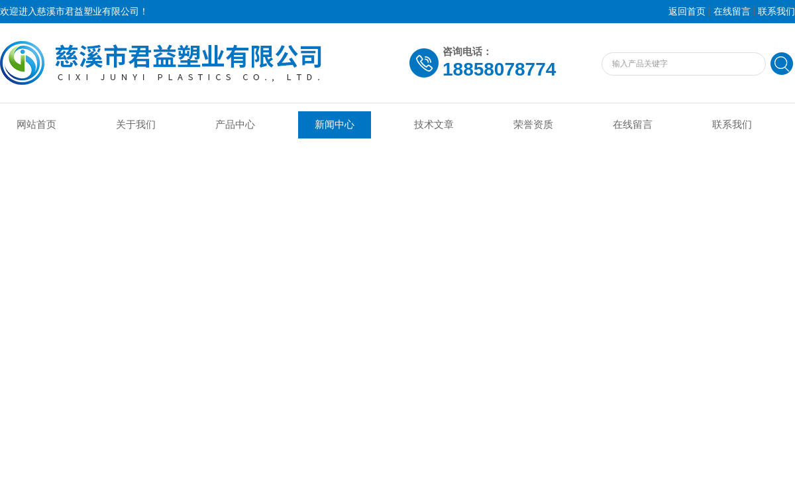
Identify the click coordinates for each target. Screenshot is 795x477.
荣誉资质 (533, 124)
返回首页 (687, 12)
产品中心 (235, 124)
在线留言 (732, 12)
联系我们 (776, 12)
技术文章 (434, 124)
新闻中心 (334, 124)
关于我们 (136, 124)
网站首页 (36, 124)
